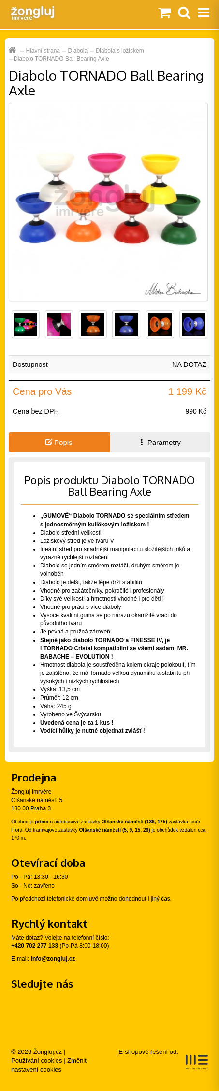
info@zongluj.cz (53, 959)
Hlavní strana (43, 50)
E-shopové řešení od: (163, 1058)
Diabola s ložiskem (120, 50)
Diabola (78, 50)
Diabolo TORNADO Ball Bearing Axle (61, 58)
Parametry (159, 442)
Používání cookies (36, 1060)
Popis (59, 442)
